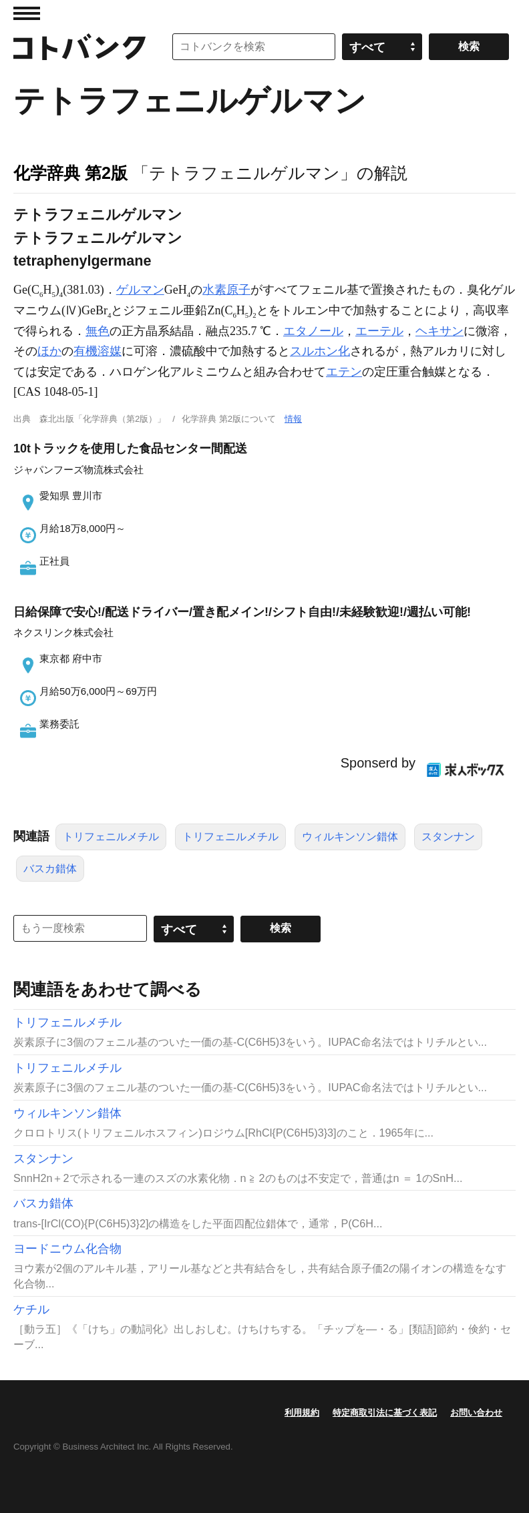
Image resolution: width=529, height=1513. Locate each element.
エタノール (313, 331)
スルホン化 (320, 351)
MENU (26, 13)
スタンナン (448, 836)
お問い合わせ (476, 1413)
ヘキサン (439, 331)
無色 (97, 331)
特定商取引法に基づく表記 (385, 1413)
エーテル (379, 331)
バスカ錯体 (50, 868)
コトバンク (79, 46)
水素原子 (226, 289)
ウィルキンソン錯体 (350, 836)
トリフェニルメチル (111, 836)
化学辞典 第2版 (70, 173)
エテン (344, 371)
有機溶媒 (97, 351)
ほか (49, 351)
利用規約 (302, 1413)
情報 (293, 419)
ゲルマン (140, 289)
